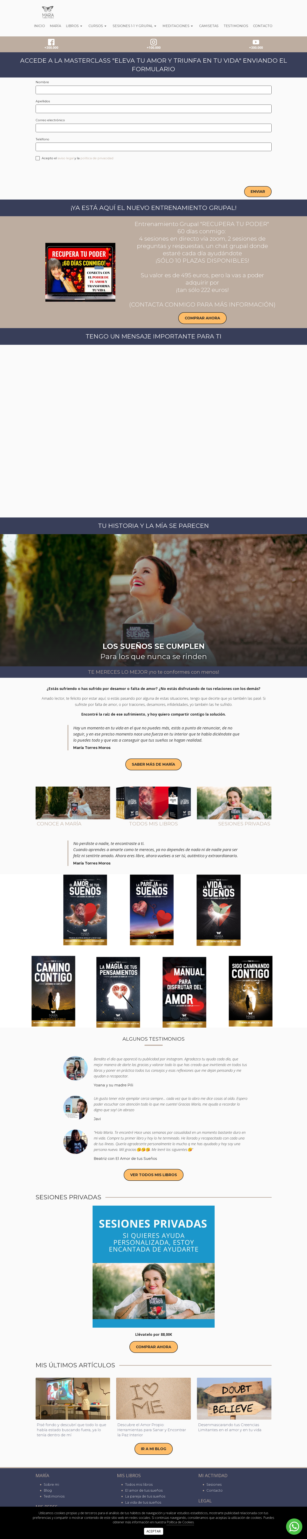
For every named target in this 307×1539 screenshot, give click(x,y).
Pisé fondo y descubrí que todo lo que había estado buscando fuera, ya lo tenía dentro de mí (71, 1433)
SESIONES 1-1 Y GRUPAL (135, 26)
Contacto (263, 26)
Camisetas (209, 26)
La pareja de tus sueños (145, 1496)
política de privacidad (96, 158)
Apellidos (43, 101)
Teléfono (42, 139)
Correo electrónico (50, 120)
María (55, 26)
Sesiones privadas (244, 825)
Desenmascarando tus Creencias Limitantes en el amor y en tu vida (229, 1430)
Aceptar (153, 1531)
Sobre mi (51, 1485)
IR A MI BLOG (153, 1452)
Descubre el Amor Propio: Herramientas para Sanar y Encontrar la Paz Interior (151, 1433)
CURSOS (98, 26)
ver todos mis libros (153, 1176)
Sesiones (214, 1485)
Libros (75, 26)
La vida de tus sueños (143, 1502)
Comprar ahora (202, 318)
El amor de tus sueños (144, 1490)
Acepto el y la (74, 158)
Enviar (258, 191)
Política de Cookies (180, 1522)
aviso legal (66, 158)
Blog (48, 1490)
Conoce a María (59, 825)
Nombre (42, 82)
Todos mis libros (153, 825)
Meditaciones (178, 26)
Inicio (39, 26)
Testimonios (236, 26)
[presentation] (66, 173)
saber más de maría (153, 765)
